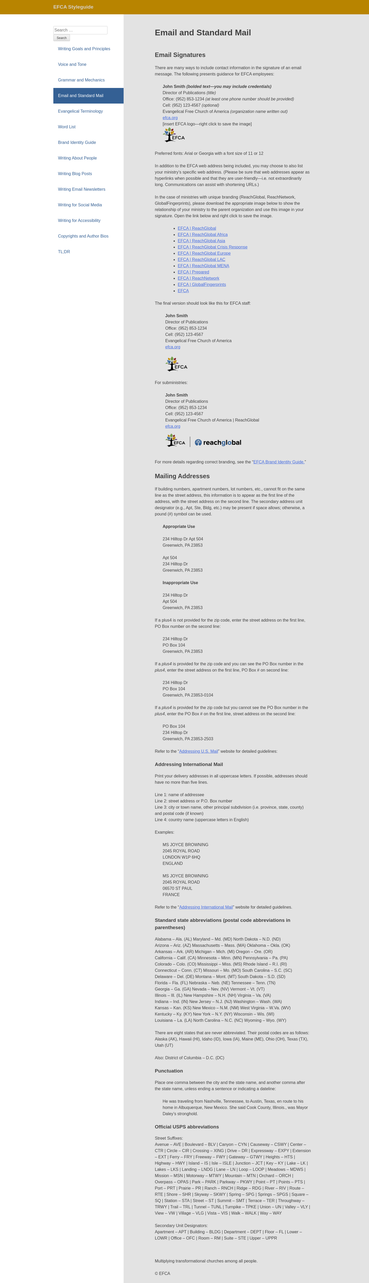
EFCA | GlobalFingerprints (202, 284)
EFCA (183, 291)
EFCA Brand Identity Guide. (279, 462)
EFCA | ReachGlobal (197, 228)
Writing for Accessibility (79, 220)
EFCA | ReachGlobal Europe (204, 253)
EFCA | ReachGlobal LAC (201, 259)
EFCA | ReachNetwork (198, 278)
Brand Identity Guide (77, 142)
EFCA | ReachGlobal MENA (203, 266)
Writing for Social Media (80, 205)
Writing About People (77, 158)
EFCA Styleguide (73, 7)
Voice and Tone (72, 64)
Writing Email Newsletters (81, 189)
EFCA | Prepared (193, 272)
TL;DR (64, 252)
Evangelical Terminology (80, 111)
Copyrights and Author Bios (83, 236)
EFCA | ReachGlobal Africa (203, 234)
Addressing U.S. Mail (198, 751)
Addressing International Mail (206, 907)
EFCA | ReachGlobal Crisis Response (212, 247)
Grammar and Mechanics (81, 80)
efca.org (170, 118)
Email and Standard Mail (80, 95)
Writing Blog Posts (75, 173)
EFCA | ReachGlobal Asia (201, 241)
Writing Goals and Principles (84, 49)
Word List (66, 127)
